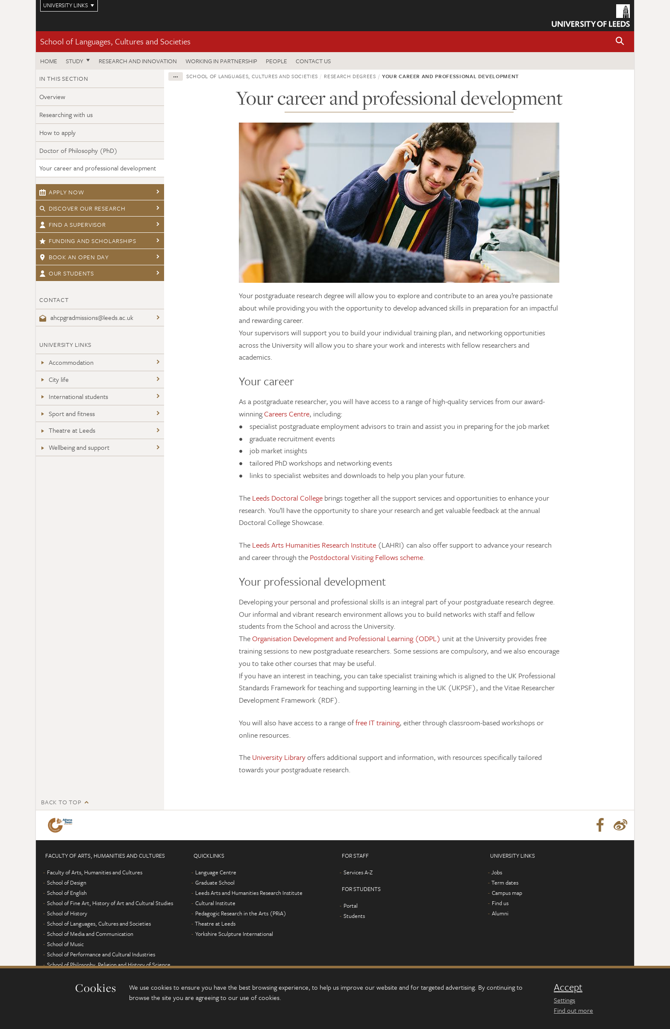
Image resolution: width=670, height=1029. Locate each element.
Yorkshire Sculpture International (234, 933)
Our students (66, 273)
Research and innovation (138, 60)
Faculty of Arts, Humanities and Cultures (94, 872)
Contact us (313, 60)
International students (73, 396)
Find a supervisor (72, 224)
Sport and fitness (67, 413)
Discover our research (82, 208)
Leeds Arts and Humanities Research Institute (249, 892)
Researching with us (66, 114)
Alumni (500, 913)
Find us (500, 903)
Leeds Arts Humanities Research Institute (314, 544)
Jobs (496, 872)
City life (54, 379)
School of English (67, 892)
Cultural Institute (215, 903)
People (276, 60)
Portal (351, 905)
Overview (52, 96)
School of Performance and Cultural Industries (101, 954)
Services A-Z (358, 872)
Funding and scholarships (87, 240)
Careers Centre (286, 413)
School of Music (65, 944)
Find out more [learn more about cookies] (573, 1010)
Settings (564, 1000)
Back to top (61, 801)
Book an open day (74, 256)
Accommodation (66, 362)
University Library (279, 757)
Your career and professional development (97, 168)
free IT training (378, 722)
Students (354, 916)
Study (74, 60)
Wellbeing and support (74, 447)
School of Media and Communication (90, 933)
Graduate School (215, 882)
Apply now (61, 192)
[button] (620, 41)
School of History (67, 913)
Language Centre (215, 872)
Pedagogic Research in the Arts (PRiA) (240, 913)
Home (48, 60)
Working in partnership (221, 60)
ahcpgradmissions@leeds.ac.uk (86, 317)
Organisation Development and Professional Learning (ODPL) (346, 638)
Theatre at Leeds (67, 430)
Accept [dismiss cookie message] (568, 987)
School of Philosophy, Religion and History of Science (108, 964)
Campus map (507, 892)
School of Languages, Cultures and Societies (115, 41)
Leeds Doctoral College (287, 498)
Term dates (504, 882)
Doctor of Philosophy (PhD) (78, 150)
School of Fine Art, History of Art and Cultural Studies (110, 903)
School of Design (66, 882)
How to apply (57, 132)
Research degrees (350, 76)
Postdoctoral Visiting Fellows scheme (366, 557)
